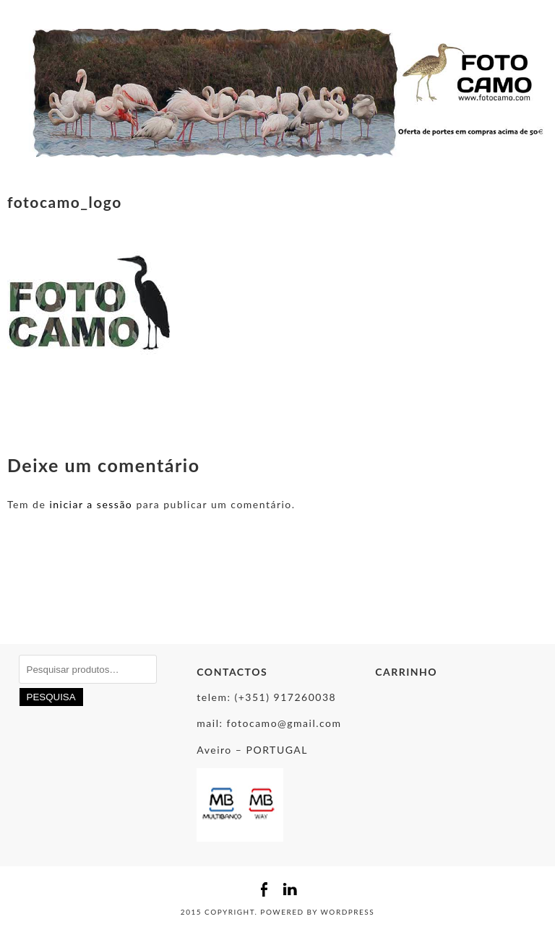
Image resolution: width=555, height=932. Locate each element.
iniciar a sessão (90, 504)
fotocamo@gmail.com (284, 723)
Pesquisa (51, 697)
